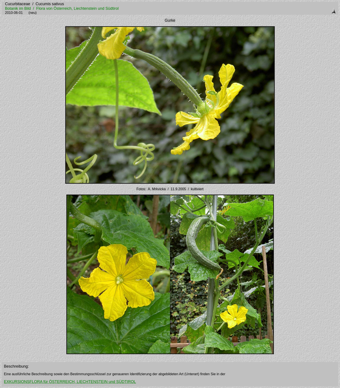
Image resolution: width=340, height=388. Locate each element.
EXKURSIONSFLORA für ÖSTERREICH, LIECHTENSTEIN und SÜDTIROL (70, 382)
